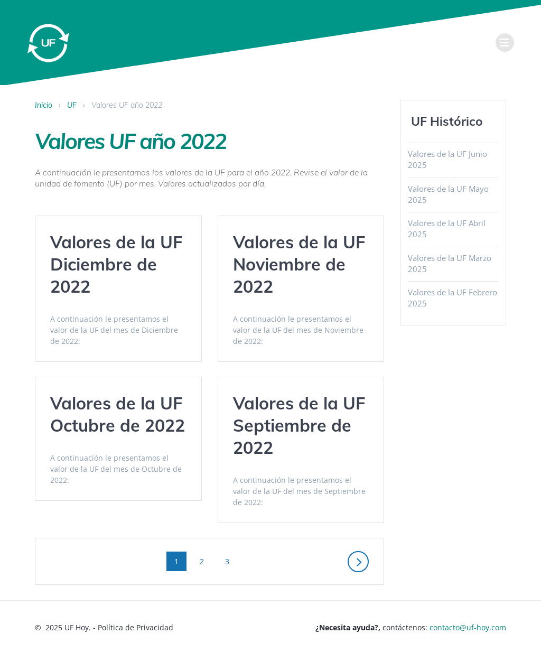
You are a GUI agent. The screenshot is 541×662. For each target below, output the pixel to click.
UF (72, 105)
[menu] (505, 42)
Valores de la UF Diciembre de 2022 (116, 264)
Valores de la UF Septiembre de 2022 (299, 425)
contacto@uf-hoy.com (468, 627)
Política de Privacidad (135, 627)
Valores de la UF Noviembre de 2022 (299, 264)
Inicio (43, 105)
